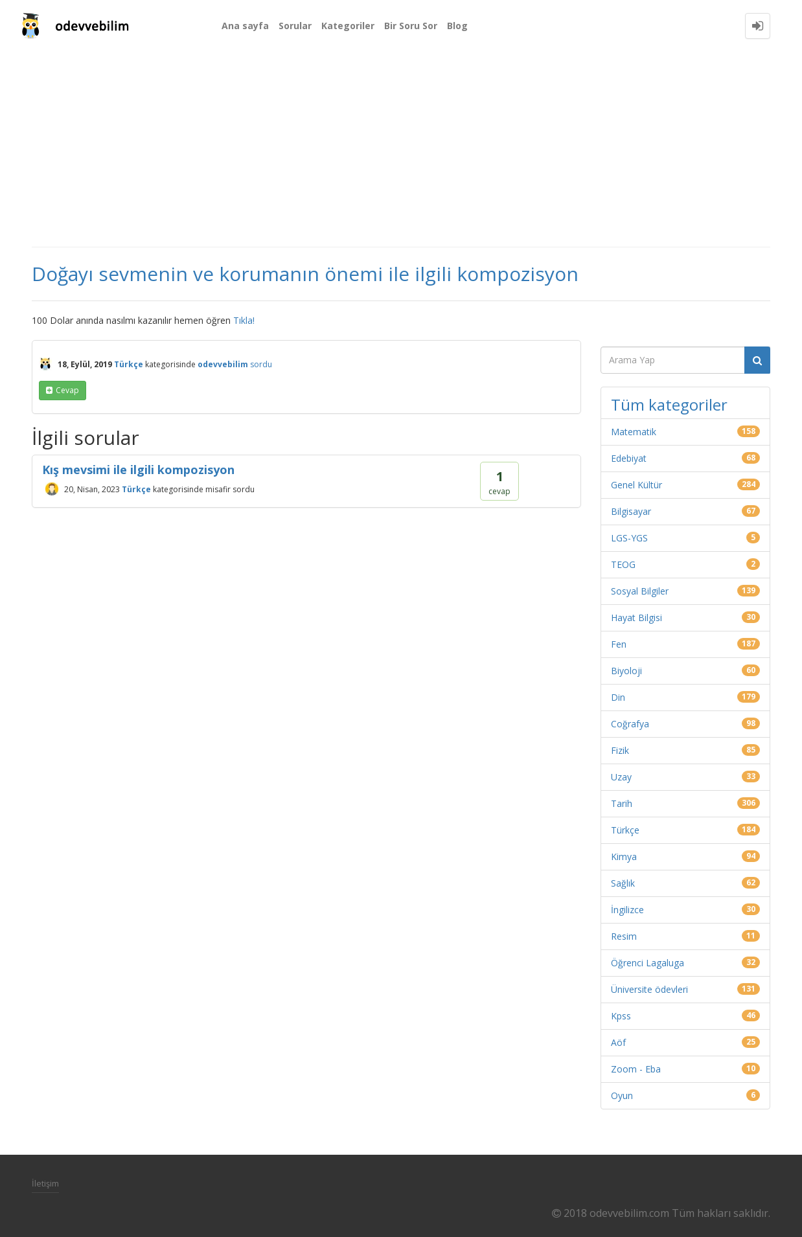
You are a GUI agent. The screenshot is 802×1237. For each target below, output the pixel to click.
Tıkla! (244, 320)
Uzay (621, 777)
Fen (618, 644)
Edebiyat (629, 458)
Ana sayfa (245, 25)
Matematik (633, 432)
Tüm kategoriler (669, 404)
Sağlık (623, 883)
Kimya (624, 856)
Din (618, 697)
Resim (624, 936)
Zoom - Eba (636, 1069)
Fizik (620, 750)
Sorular (295, 25)
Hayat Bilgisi (636, 617)
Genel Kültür (636, 485)
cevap (67, 390)
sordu (261, 364)
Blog (457, 25)
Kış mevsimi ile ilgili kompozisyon (138, 469)
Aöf (618, 1042)
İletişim (45, 1183)
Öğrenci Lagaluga (647, 963)
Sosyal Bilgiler (640, 591)
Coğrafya (630, 724)
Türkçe (128, 364)
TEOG (623, 564)
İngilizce (627, 909)
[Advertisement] (401, 149)
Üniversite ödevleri (649, 989)
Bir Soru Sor (410, 25)
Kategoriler (347, 25)
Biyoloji (626, 670)
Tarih (621, 803)
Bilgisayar (631, 511)
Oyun (622, 1095)
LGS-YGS (629, 538)
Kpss (621, 1016)
